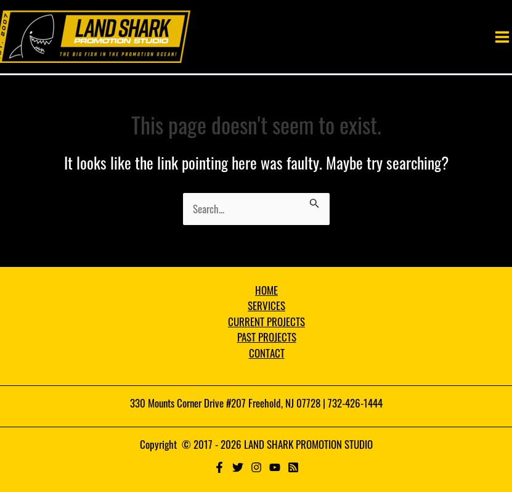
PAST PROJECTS (266, 337)
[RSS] (293, 467)
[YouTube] (274, 467)
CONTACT (267, 353)
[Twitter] (237, 467)
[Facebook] (219, 467)
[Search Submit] (314, 201)
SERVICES (266, 305)
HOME (266, 290)
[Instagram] (256, 467)
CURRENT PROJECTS (266, 321)
